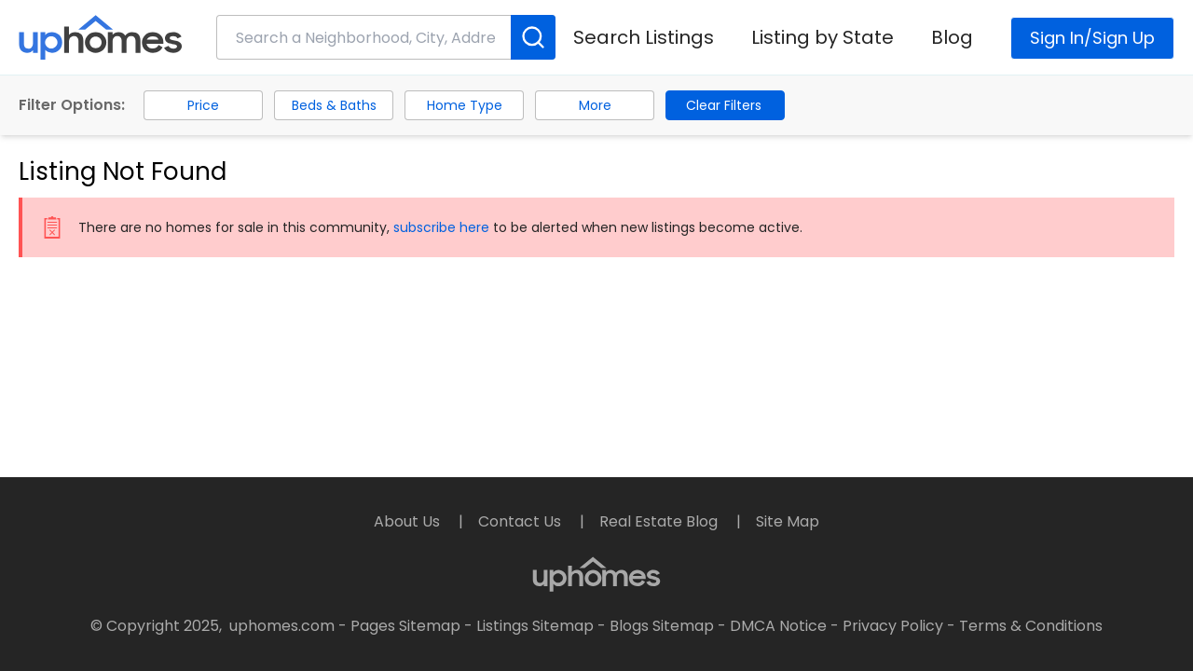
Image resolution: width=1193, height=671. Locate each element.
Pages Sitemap (405, 626)
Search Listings (643, 37)
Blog (952, 37)
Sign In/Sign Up (1092, 37)
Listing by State (822, 37)
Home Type (464, 105)
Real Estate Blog (660, 521)
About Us (409, 521)
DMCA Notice (778, 626)
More (595, 105)
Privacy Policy (893, 626)
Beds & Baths (334, 105)
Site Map (787, 521)
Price (203, 105)
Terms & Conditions (1031, 626)
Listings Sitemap (535, 626)
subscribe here (441, 227)
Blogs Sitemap (662, 626)
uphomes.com (282, 626)
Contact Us (521, 521)
